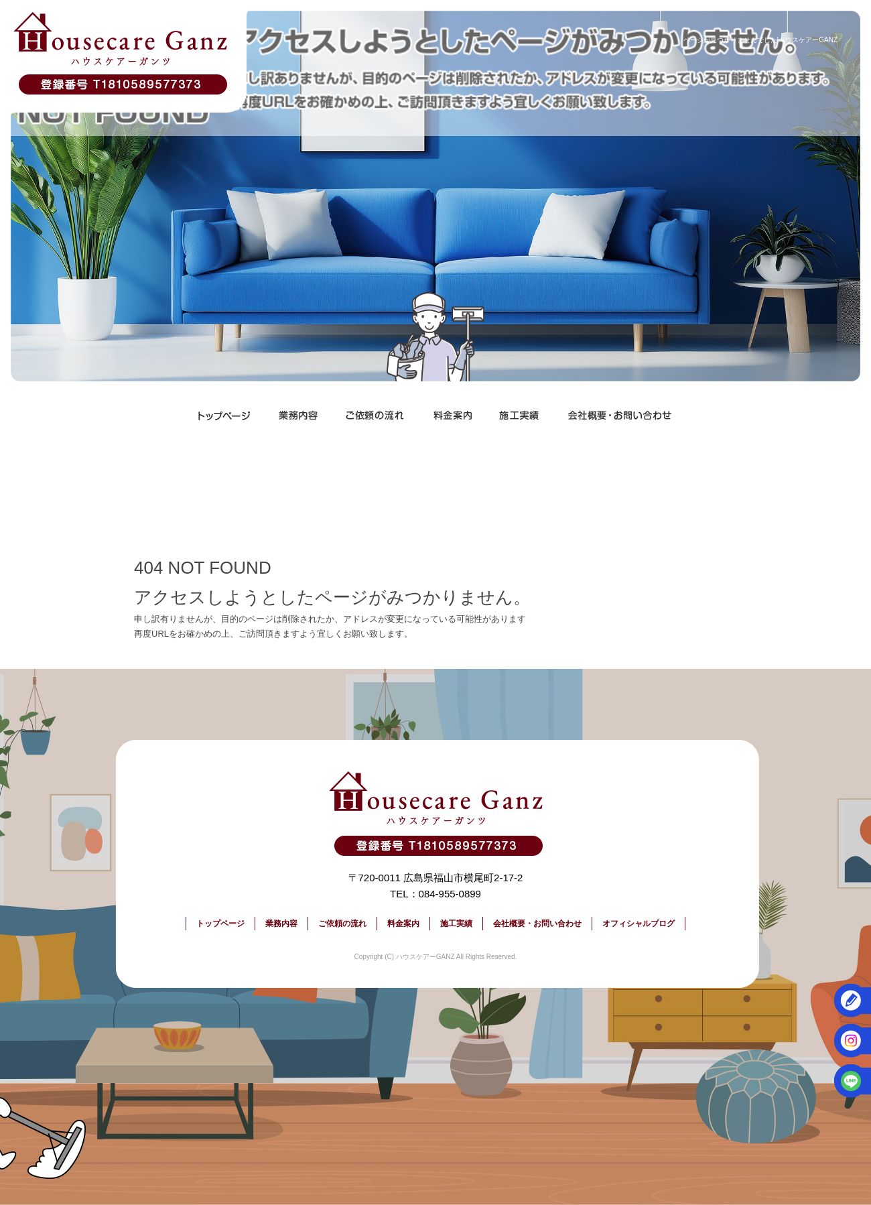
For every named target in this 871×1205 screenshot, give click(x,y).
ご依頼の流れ (375, 415)
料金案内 (452, 415)
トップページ (224, 415)
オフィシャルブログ (638, 923)
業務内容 (298, 415)
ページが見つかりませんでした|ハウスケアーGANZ (760, 40)
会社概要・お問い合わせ (620, 415)
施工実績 (519, 415)
